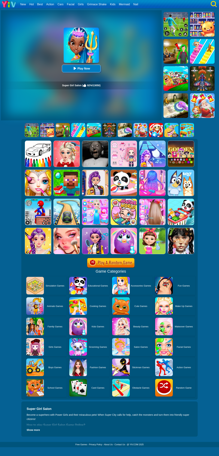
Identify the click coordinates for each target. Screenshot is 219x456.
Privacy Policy (95, 444)
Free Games (81, 444)
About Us (108, 444)
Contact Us (120, 444)
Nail (135, 4)
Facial (70, 4)
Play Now (81, 68)
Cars (60, 4)
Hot (31, 4)
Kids (112, 4)
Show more (33, 430)
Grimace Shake (97, 4)
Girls (81, 4)
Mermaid (124, 4)
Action (50, 4)
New (23, 4)
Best (40, 4)
